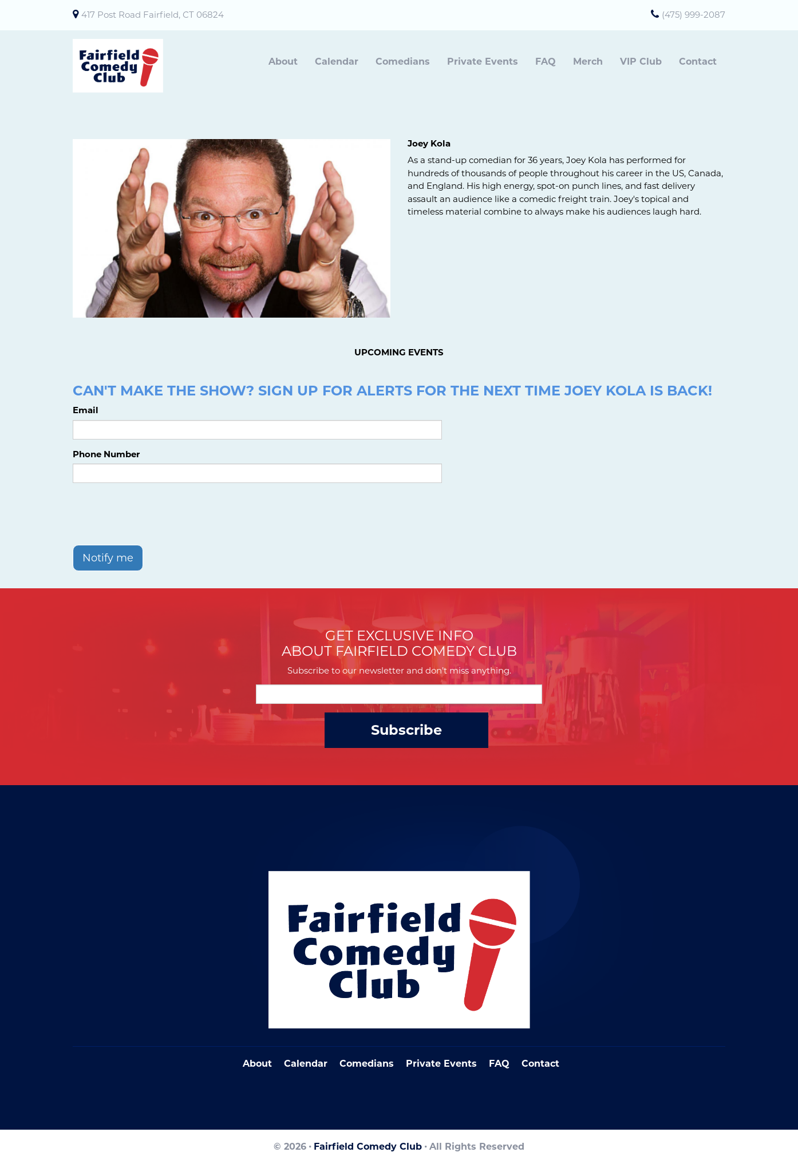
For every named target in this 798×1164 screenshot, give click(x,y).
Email (85, 410)
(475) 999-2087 (693, 14)
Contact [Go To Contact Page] (540, 1063)
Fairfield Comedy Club (368, 1146)
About (283, 61)
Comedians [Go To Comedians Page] (366, 1063)
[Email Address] (399, 694)
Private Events (482, 61)
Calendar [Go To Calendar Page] (305, 1063)
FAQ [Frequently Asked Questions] (499, 1063)
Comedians (403, 61)
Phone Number (106, 454)
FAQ (545, 61)
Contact (698, 61)
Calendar (336, 61)
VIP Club (641, 61)
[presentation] (160, 514)
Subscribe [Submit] (406, 730)
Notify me (107, 558)
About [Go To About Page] (257, 1063)
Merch (588, 61)
